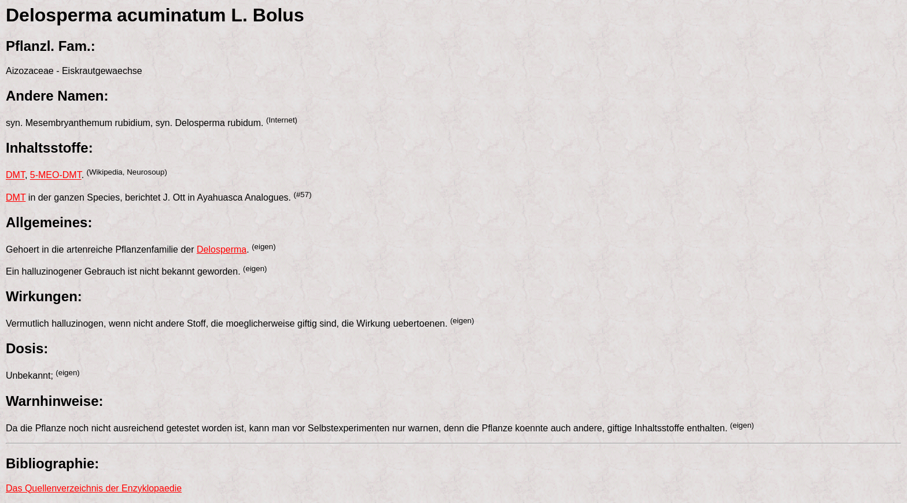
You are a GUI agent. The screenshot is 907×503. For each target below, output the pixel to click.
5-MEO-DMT (56, 175)
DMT (15, 175)
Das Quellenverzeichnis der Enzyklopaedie (94, 488)
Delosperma (221, 249)
